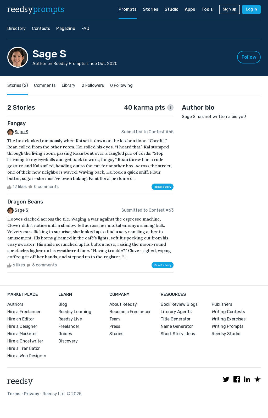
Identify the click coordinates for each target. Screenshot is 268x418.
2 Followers (93, 85)
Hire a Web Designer (26, 355)
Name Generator (177, 326)
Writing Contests (228, 311)
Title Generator (176, 319)
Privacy (31, 393)
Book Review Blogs (179, 304)
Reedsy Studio (226, 333)
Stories (150, 9)
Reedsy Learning (74, 311)
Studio (171, 9)
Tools (207, 9)
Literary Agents (176, 311)
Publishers (222, 304)
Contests (41, 28)
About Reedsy (123, 304)
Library (68, 85)
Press (114, 326)
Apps (190, 9)
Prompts (128, 9)
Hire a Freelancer (24, 311)
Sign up (229, 9)
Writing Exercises (228, 319)
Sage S (21, 131)
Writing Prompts (227, 326)
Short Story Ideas (178, 333)
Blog (62, 304)
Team (114, 319)
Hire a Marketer (22, 333)
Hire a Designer (22, 326)
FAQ (85, 28)
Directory (16, 28)
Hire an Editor (20, 319)
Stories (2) (17, 85)
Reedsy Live (70, 319)
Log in (251, 9)
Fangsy (16, 123)
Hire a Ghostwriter (25, 341)
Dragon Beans (25, 202)
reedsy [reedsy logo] (35, 9)
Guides (65, 333)
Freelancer (68, 326)
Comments (44, 85)
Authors (15, 304)
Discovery (68, 341)
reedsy (20, 381)
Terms (13, 393)
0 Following (121, 85)
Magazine (65, 28)
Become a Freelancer (130, 311)
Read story (162, 187)
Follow (249, 57)
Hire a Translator (23, 348)
